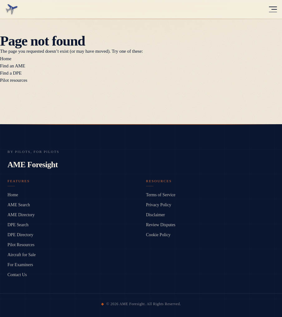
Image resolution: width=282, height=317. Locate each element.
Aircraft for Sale (21, 254)
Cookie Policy (158, 234)
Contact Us (17, 274)
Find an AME (12, 65)
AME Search (18, 204)
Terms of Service (160, 195)
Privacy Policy (158, 204)
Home (5, 58)
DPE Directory (20, 234)
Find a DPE (11, 73)
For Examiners (20, 264)
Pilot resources (13, 80)
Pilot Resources (20, 244)
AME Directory (21, 214)
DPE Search (17, 224)
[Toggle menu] (273, 9)
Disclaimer (155, 214)
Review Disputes (160, 224)
